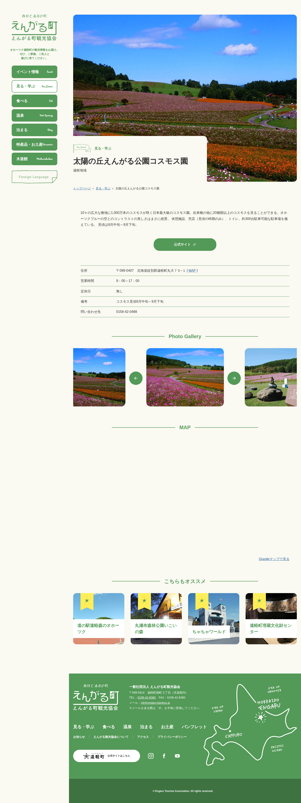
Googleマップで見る (274, 559)
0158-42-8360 (147, 697)
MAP (192, 270)
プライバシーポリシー (172, 736)
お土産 (167, 726)
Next (234, 378)
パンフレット (194, 726)
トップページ (82, 188)
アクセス (143, 736)
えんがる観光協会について (111, 736)
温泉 (127, 726)
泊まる (146, 726)
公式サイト (182, 244)
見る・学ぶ (103, 188)
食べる (108, 726)
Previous (136, 378)
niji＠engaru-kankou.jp (155, 702)
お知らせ (79, 736)
